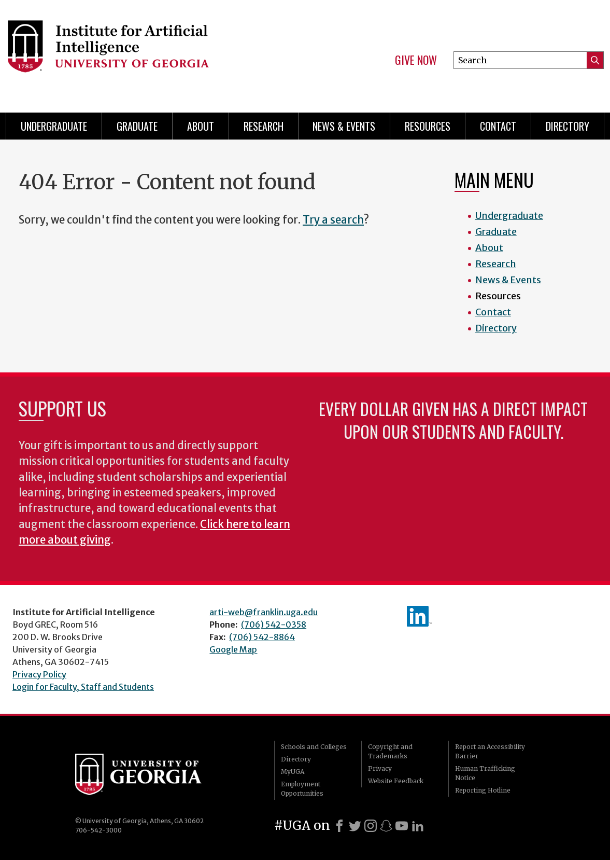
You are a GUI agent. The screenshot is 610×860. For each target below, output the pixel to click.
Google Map (233, 649)
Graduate (137, 126)
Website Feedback (395, 781)
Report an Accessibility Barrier (490, 751)
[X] (355, 826)
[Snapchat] (386, 826)
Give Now (416, 60)
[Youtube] (401, 826)
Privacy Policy (39, 674)
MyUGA (292, 771)
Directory (567, 126)
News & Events (344, 126)
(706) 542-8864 (262, 637)
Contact (498, 126)
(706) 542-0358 (273, 624)
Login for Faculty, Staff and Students (83, 687)
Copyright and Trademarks (390, 751)
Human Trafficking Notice (485, 773)
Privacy (380, 768)
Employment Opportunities (302, 788)
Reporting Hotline (482, 790)
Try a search (333, 220)
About (200, 126)
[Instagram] (370, 826)
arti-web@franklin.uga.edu (263, 612)
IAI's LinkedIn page (419, 616)
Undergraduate (54, 126)
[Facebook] (339, 826)
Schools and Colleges (314, 747)
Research (263, 126)
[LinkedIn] (418, 826)
